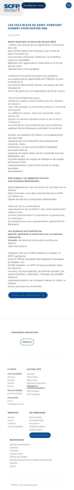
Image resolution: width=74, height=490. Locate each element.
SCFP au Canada (33, 394)
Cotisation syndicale (37, 427)
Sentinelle (13, 463)
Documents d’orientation (36, 383)
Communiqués (32, 377)
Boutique (11, 417)
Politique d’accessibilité (19, 457)
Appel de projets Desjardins (20, 445)
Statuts (10, 386)
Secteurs (11, 380)
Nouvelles (30, 374)
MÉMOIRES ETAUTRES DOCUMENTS (36, 387)
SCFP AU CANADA (14, 391)
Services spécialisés (15, 427)
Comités (10, 383)
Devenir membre (35, 417)
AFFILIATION (12, 398)
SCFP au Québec (33, 391)
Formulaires (14, 451)
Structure (11, 377)
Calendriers (14, 448)
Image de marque (16, 454)
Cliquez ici (27, 342)
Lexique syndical (35, 430)
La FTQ (10, 401)
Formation (12, 424)
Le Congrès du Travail (15, 404)
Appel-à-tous (32, 380)
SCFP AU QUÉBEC (14, 374)
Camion (10, 420)
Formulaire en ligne (36, 420)
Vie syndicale (34, 424)
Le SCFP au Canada (14, 394)
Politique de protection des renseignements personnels (31, 460)
